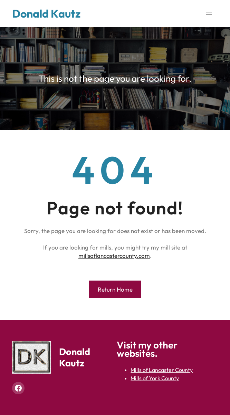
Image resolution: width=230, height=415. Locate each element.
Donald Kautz (46, 13)
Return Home (115, 289)
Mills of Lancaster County (162, 369)
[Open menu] (208, 13)
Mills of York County (155, 378)
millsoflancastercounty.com (114, 255)
